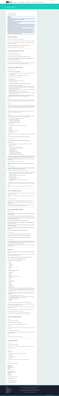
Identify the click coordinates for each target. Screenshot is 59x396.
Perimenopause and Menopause (37, 2)
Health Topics (28, 2)
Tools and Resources (21, 2)
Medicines (15, 2)
